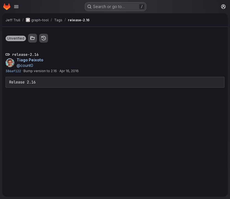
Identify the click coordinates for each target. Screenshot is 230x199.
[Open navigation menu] (16, 6)
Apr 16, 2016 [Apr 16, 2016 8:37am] (69, 71)
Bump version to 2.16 (40, 71)
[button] (16, 38)
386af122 (13, 71)
